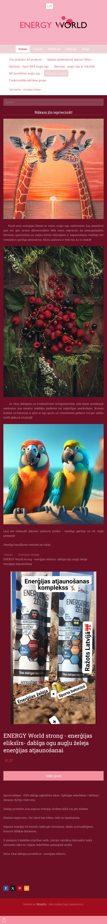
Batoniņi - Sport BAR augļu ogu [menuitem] (29, 66)
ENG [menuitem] (57, 6)
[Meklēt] (53, 102)
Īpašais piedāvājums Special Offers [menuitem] (69, 59)
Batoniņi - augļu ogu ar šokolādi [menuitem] (74, 66)
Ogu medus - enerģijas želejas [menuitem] (25, 89)
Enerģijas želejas (28, 554)
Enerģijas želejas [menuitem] (56, 73)
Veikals (8, 554)
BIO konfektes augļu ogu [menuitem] (24, 73)
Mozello (41, 904)
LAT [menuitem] (49, 6)
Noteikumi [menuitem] (54, 49)
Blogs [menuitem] (85, 49)
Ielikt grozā (53, 776)
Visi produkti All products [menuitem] (25, 59)
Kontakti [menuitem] (72, 49)
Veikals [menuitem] (22, 49)
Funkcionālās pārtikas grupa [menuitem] (27, 80)
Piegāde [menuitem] (37, 49)
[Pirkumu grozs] (4, 920)
